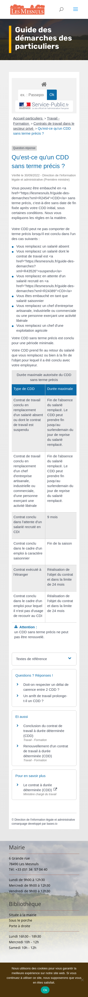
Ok (45, 990)
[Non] (82, 979)
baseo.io (52, 823)
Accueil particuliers (28, 118)
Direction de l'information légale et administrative (45, 819)
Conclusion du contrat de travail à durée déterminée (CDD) (43, 731)
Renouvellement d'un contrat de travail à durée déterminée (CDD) (45, 751)
